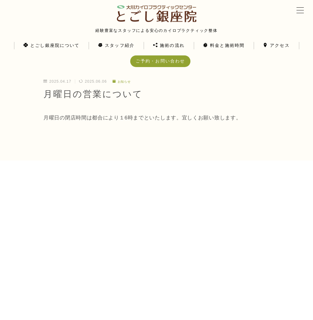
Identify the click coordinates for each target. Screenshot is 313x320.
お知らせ (123, 89)
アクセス (276, 52)
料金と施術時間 (224, 52)
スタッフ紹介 (116, 52)
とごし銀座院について (51, 52)
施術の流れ (169, 52)
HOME (16, 292)
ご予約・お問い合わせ (160, 68)
